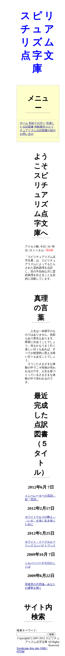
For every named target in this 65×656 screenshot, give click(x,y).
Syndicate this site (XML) (32, 648)
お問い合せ (27, 134)
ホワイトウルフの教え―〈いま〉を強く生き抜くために (40, 520)
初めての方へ (37, 123)
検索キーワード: (27, 630)
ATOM (20, 651)
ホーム (24, 123)
